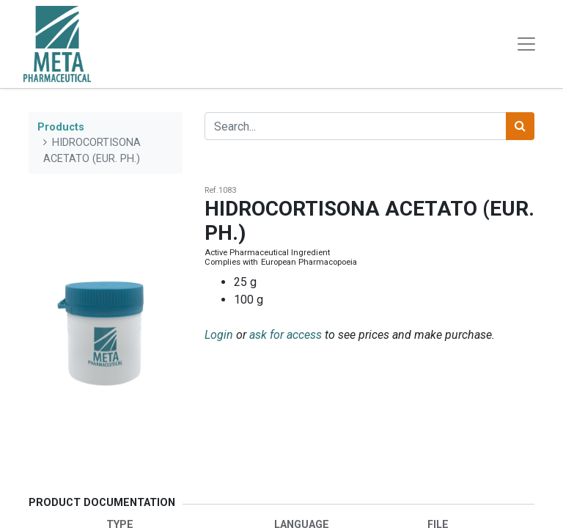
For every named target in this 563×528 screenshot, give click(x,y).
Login (219, 335)
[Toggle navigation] (526, 44)
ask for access (285, 335)
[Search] (520, 126)
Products (60, 127)
